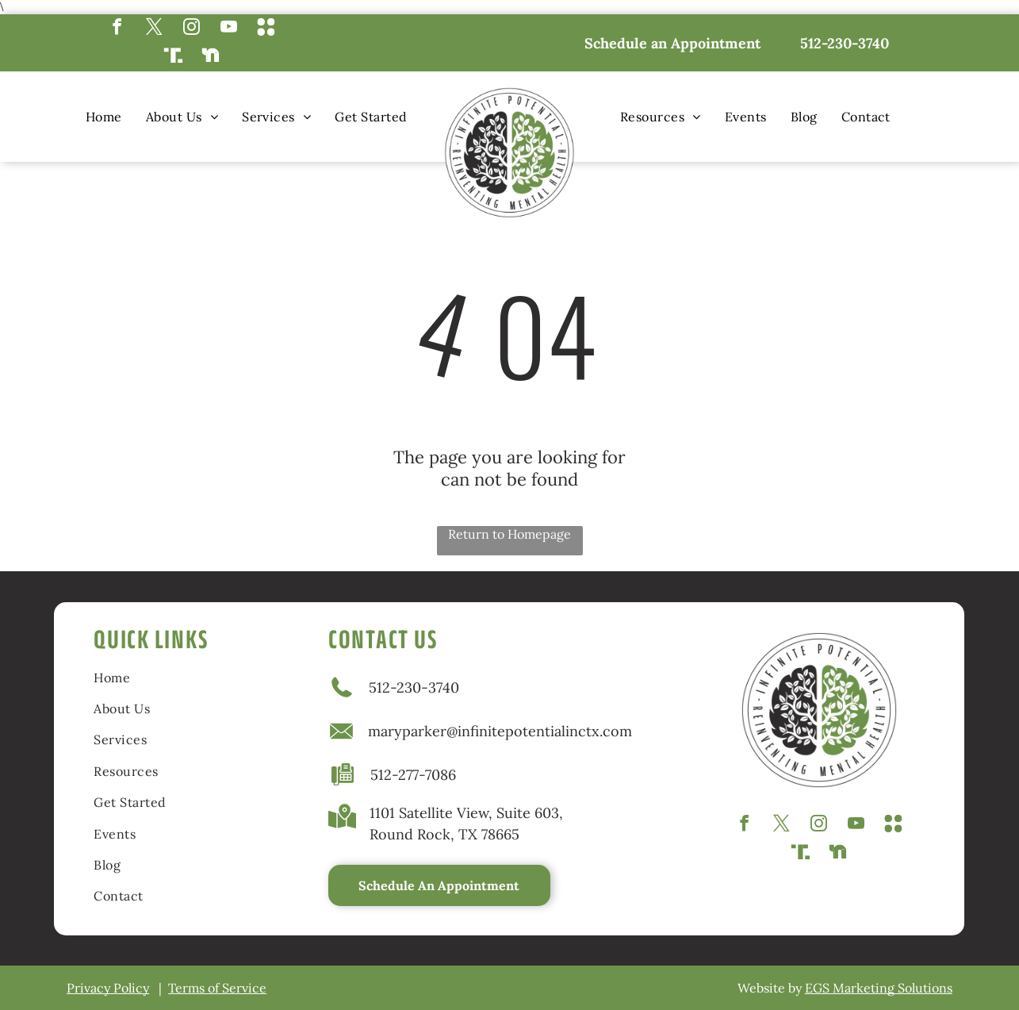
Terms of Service (217, 988)
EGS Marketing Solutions (878, 988)
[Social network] (266, 28)
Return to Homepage (509, 534)
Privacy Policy (108, 988)
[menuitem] (104, 117)
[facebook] (117, 28)
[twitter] (154, 28)
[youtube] (228, 28)
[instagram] (191, 28)
